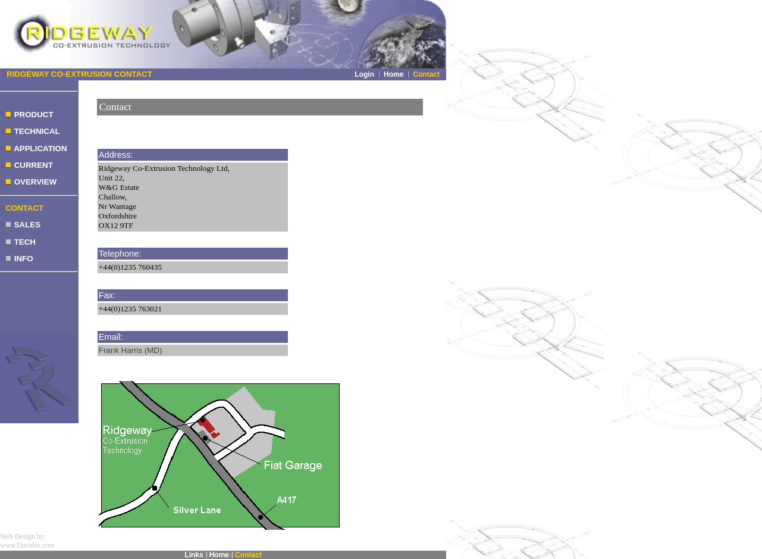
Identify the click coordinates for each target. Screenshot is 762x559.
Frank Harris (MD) (130, 350)
